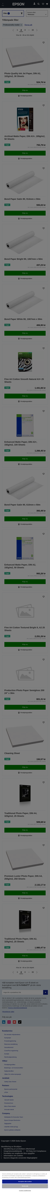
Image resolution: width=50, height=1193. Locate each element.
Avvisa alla (25, 1186)
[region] (25, 1182)
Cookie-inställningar (25, 1190)
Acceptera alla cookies (25, 1181)
